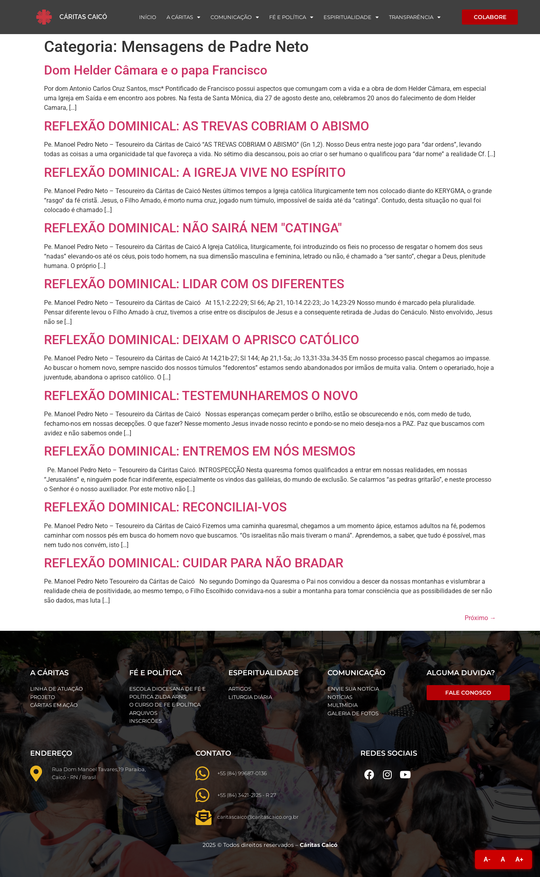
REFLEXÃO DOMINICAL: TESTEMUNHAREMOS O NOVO (201, 395)
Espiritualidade (351, 17)
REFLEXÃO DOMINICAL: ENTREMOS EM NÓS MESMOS (199, 451)
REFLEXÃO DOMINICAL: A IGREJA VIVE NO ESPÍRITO (195, 172)
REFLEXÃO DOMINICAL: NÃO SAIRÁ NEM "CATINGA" (193, 228)
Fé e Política (291, 17)
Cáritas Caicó (83, 17)
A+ (519, 859)
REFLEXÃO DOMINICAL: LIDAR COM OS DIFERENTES (194, 283)
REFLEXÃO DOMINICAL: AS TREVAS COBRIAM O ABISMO (206, 126)
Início (147, 17)
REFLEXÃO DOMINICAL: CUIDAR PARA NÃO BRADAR (193, 563)
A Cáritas (183, 17)
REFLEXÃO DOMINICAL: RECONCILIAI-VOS (165, 507)
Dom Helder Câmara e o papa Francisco (155, 70)
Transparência (414, 17)
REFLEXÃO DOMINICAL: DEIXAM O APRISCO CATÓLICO (201, 339)
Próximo (480, 618)
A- (487, 859)
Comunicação (235, 17)
